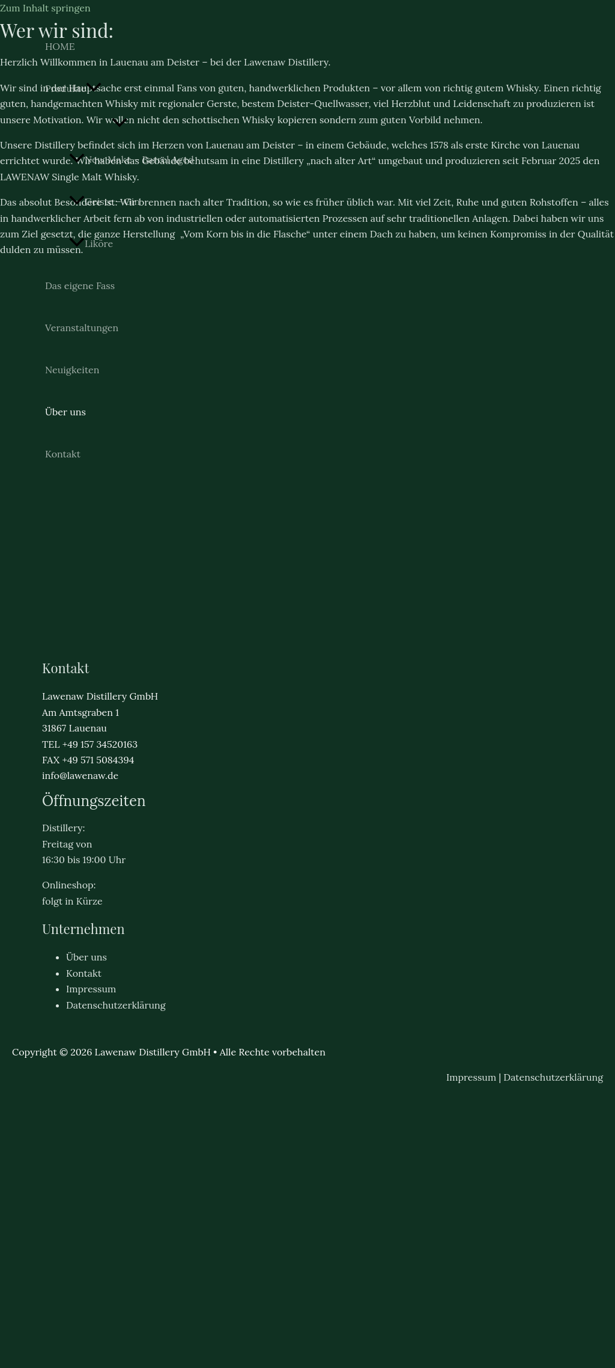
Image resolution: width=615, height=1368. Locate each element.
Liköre (91, 243)
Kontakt (62, 454)
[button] (93, 88)
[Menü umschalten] (119, 123)
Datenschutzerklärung (116, 1005)
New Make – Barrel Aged (131, 159)
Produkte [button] (73, 88)
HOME (60, 46)
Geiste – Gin (104, 201)
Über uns (65, 412)
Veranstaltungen (81, 328)
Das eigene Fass (80, 285)
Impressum (91, 989)
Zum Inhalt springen (45, 8)
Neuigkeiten (72, 370)
